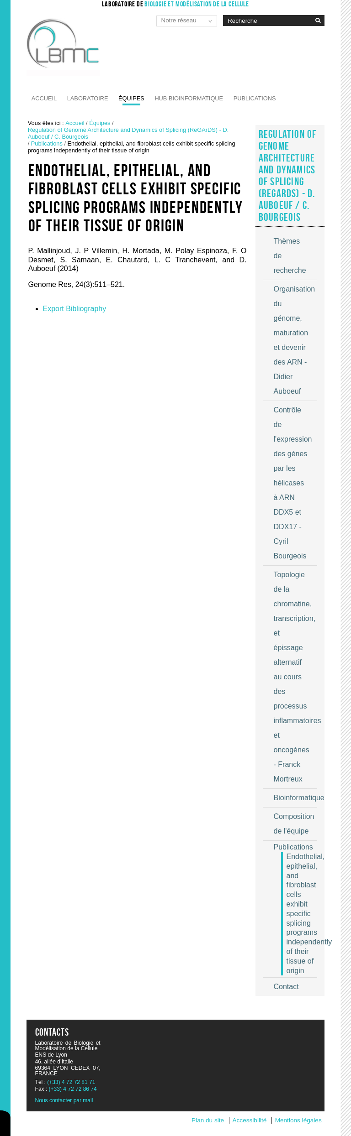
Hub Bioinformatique (188, 98)
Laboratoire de (175, 4)
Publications (255, 98)
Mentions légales (298, 1120)
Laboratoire (87, 98)
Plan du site (207, 1120)
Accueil (44, 98)
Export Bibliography (74, 309)
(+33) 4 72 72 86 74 (73, 1089)
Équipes (131, 98)
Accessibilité (250, 1120)
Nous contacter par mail (64, 1100)
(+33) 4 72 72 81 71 (71, 1082)
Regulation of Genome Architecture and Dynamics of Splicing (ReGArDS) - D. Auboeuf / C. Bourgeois (128, 133)
